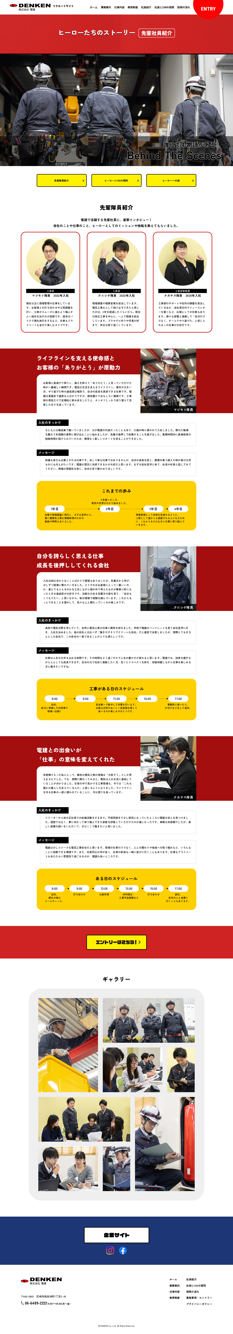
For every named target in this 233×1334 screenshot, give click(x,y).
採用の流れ (183, 7)
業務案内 (106, 7)
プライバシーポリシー (199, 1304)
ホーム (94, 7)
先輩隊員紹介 (61, 180)
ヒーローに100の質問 (116, 180)
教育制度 (133, 7)
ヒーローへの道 (171, 180)
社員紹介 (146, 7)
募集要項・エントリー (199, 1298)
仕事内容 (119, 7)
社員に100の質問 (164, 7)
